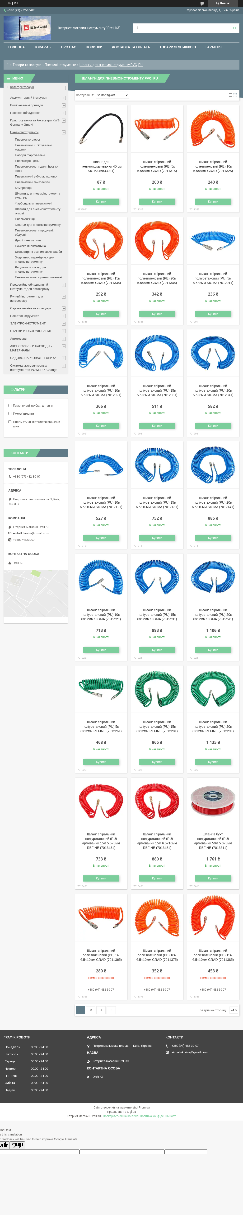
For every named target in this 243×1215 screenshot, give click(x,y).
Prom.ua (144, 1107)
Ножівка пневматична (30, 246)
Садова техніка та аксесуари (30, 308)
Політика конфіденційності (158, 1116)
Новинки (94, 47)
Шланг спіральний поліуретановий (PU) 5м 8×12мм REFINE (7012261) (101, 726)
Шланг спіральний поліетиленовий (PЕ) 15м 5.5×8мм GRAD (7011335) (101, 278)
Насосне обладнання (25, 113)
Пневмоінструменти (60, 65)
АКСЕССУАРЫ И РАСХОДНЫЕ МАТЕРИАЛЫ (32, 348)
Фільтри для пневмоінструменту (38, 224)
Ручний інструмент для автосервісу (26, 298)
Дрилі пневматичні (28, 240)
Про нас (68, 47)
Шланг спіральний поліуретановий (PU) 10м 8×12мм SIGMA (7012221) (101, 614)
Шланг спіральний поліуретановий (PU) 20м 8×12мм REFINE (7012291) (213, 726)
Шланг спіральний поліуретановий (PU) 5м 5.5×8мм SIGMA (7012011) (213, 278)
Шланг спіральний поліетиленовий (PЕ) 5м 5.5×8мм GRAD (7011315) (157, 166)
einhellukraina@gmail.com (31, 533)
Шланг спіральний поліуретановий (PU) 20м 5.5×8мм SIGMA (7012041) (213, 390)
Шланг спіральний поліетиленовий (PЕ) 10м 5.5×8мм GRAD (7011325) (213, 166)
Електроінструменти (24, 316)
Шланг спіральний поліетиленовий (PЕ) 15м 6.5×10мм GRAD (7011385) (213, 955)
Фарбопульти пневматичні (33, 203)
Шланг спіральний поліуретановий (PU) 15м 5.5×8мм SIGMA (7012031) (157, 390)
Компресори (24, 188)
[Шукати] (234, 28)
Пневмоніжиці (25, 219)
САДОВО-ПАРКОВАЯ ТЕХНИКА (33, 358)
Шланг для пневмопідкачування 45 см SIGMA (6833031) (101, 166)
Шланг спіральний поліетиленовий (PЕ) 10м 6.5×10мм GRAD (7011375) (157, 955)
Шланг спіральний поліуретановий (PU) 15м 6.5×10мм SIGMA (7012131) (157, 502)
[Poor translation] (17, 1145)
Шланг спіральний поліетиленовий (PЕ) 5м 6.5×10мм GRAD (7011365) (101, 955)
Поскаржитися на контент (120, 1116)
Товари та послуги (27, 65)
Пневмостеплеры (27, 139)
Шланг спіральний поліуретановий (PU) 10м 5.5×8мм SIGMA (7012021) (101, 390)
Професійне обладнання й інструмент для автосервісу (29, 287)
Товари (41, 47)
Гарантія (214, 47)
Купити (101, 201)
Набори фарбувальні (30, 155)
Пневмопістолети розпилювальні (38, 277)
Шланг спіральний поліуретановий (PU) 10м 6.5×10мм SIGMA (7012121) (101, 502)
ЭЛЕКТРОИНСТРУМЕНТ (28, 323)
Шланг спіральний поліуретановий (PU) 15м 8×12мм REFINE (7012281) (157, 726)
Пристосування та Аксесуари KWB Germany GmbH (35, 122)
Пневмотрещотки (27, 161)
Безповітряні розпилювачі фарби (38, 251)
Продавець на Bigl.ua (121, 1111)
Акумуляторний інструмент (29, 97)
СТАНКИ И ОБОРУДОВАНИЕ (31, 331)
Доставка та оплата (131, 47)
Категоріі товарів (22, 87)
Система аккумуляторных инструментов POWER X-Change (33, 368)
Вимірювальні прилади (26, 105)
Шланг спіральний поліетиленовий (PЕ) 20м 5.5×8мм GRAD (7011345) (157, 278)
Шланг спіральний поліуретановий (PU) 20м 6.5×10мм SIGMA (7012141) (213, 502)
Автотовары (18, 338)
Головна (16, 47)
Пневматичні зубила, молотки (36, 176)
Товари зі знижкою (177, 47)
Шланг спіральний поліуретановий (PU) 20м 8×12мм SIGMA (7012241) (213, 614)
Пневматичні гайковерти (32, 182)
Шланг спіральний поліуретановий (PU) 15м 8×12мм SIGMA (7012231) (157, 614)
